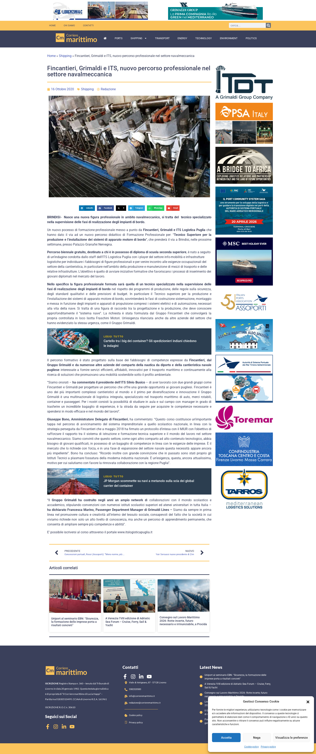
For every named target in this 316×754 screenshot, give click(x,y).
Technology (203, 38)
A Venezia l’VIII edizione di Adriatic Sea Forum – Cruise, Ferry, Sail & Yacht (127, 622)
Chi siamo (69, 25)
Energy (182, 38)
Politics (251, 38)
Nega (256, 737)
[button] (308, 701)
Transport (162, 38)
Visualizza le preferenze (291, 737)
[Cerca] (268, 25)
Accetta (226, 737)
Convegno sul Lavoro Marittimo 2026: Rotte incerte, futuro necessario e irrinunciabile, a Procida (183, 621)
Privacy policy (268, 746)
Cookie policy (251, 746)
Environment (229, 38)
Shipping (139, 38)
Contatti (88, 25)
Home (52, 25)
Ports (119, 38)
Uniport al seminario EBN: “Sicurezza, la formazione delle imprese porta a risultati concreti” (75, 622)
